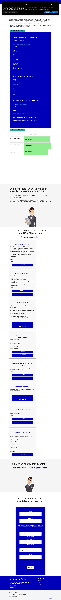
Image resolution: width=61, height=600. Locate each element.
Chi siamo (40, 580)
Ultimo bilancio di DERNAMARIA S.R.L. (20, 104)
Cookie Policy (13, 587)
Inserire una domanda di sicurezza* (30, 547)
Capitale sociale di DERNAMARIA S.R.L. (20, 113)
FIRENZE (14, 92)
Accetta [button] (54, 12)
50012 (14, 88)
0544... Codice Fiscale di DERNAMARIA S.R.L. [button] (21, 44)
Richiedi (22, 264)
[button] (57, 3)
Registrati (30, 567)
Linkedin (50, 598)
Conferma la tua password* (30, 539)
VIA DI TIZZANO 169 (16, 80)
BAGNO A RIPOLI (16, 84)
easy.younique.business (36, 468)
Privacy (39, 582)
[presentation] (30, 563)
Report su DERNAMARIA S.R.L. (17, 30)
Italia (14, 95)
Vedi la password (31, 536)
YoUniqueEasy (15, 197)
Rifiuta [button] (47, 12)
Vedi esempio (22, 294)
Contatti (40, 584)
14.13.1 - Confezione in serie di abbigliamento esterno (23, 51)
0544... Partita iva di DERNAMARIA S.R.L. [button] (20, 48)
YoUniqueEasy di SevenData (38, 23)
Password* (30, 531)
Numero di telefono (30, 518)
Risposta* (30, 554)
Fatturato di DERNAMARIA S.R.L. (19, 108)
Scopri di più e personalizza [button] (10, 12)
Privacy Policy (13, 585)
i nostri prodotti (33, 237)
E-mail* (30, 511)
